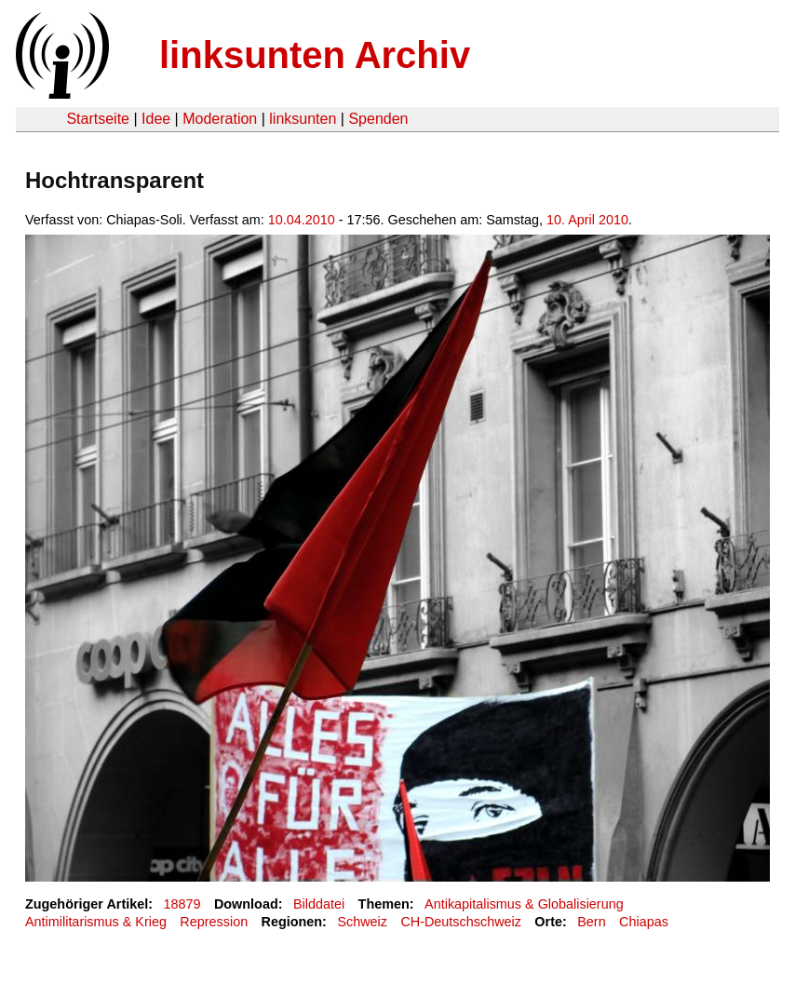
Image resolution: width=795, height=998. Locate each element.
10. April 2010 (587, 219)
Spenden (378, 119)
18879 (182, 904)
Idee (155, 119)
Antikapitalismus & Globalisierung (524, 904)
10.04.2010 (301, 219)
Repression (214, 921)
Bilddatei (318, 904)
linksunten (302, 119)
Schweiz (362, 921)
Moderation (219, 119)
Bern (591, 921)
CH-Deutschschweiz (460, 921)
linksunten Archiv (314, 54)
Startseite (97, 119)
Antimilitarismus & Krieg (96, 921)
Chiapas (643, 921)
